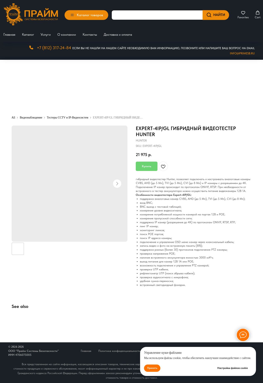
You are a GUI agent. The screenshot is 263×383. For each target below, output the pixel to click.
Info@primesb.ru (242, 53)
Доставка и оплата (118, 34)
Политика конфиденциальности (119, 351)
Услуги (46, 34)
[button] (243, 15)
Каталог (28, 34)
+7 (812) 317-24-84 (54, 47)
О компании (66, 34)
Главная (9, 34)
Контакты (90, 34)
